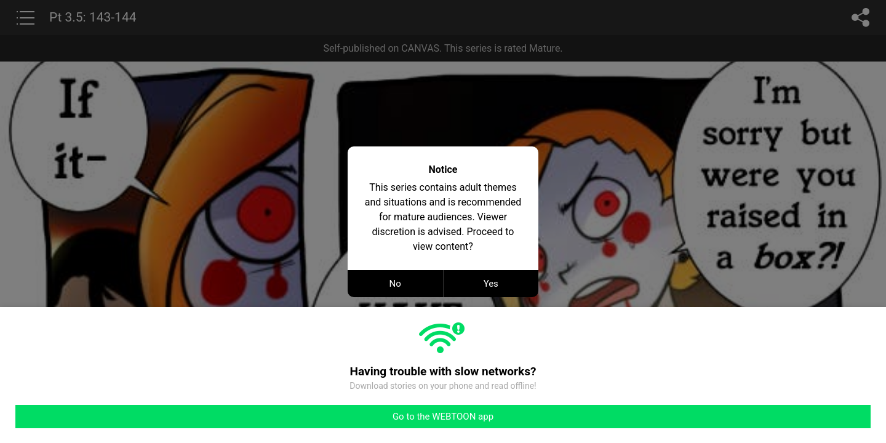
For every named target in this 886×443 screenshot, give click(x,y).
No (395, 283)
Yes (491, 283)
